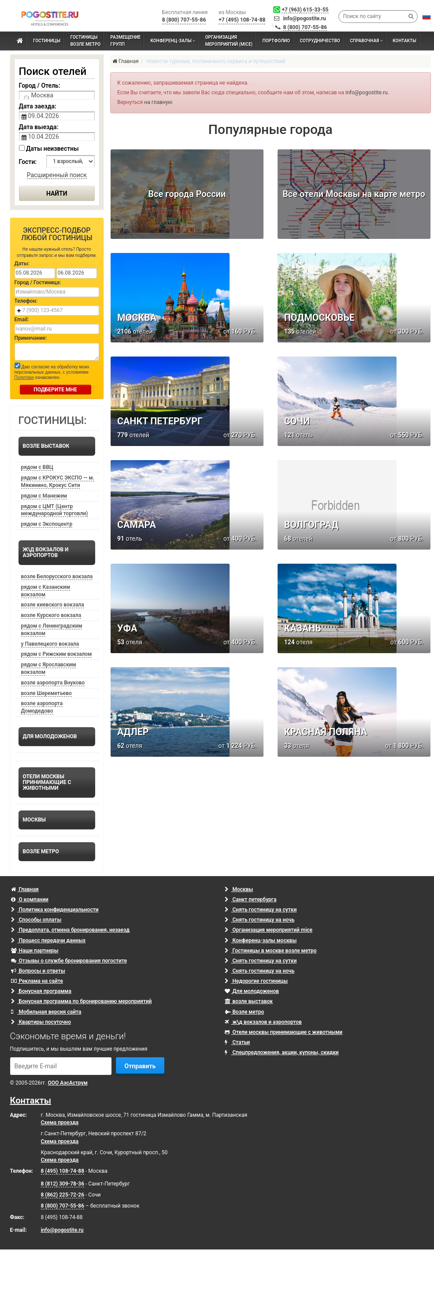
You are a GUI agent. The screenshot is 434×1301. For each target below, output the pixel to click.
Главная (25, 889)
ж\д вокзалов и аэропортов (263, 1022)
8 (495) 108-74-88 (63, 1171)
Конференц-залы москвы (261, 940)
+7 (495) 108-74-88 (242, 20)
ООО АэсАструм (67, 1083)
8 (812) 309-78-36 (63, 1184)
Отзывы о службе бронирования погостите (69, 961)
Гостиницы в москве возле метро (271, 951)
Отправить (140, 1066)
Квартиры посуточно (41, 1022)
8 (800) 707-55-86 (305, 27)
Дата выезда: (39, 126)
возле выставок (249, 1001)
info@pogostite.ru (304, 18)
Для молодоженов (252, 991)
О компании (29, 899)
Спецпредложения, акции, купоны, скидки (282, 1052)
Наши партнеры (35, 951)
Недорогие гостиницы (256, 981)
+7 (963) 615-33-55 (305, 10)
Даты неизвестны (49, 148)
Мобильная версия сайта (46, 1012)
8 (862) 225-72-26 (63, 1195)
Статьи (237, 1042)
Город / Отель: (39, 85)
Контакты (31, 1100)
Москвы (239, 889)
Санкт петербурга (251, 899)
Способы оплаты (36, 920)
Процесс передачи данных (48, 940)
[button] (426, 16)
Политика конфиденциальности (55, 910)
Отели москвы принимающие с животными (284, 1032)
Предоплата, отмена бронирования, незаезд (70, 930)
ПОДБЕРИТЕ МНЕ (55, 390)
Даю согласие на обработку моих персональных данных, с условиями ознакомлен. (52, 371)
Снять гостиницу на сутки (261, 910)
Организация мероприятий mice (269, 930)
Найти (56, 193)
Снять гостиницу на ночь (260, 920)
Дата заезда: (37, 106)
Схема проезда (60, 1122)
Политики (24, 377)
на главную (158, 102)
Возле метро (244, 1012)
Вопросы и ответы (38, 971)
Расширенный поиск (57, 174)
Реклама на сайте (37, 981)
